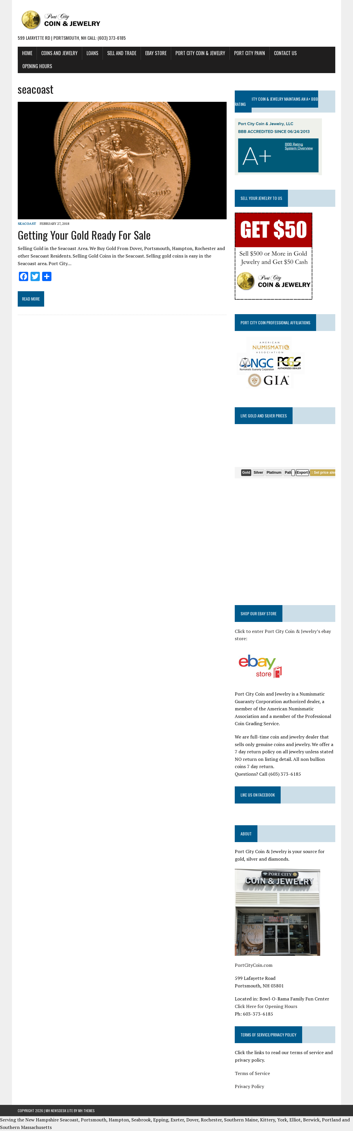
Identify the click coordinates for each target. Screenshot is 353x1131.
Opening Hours (37, 66)
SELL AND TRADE (121, 53)
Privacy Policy (249, 1086)
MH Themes (86, 1110)
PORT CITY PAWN (249, 53)
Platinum (274, 473)
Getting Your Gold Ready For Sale (84, 235)
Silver (258, 473)
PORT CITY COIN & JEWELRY (200, 53)
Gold (246, 473)
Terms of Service (252, 1073)
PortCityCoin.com (254, 965)
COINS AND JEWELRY (59, 53)
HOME (27, 53)
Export (302, 473)
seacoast (27, 223)
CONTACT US (285, 53)
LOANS (92, 53)
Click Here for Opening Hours (266, 1006)
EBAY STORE (155, 53)
